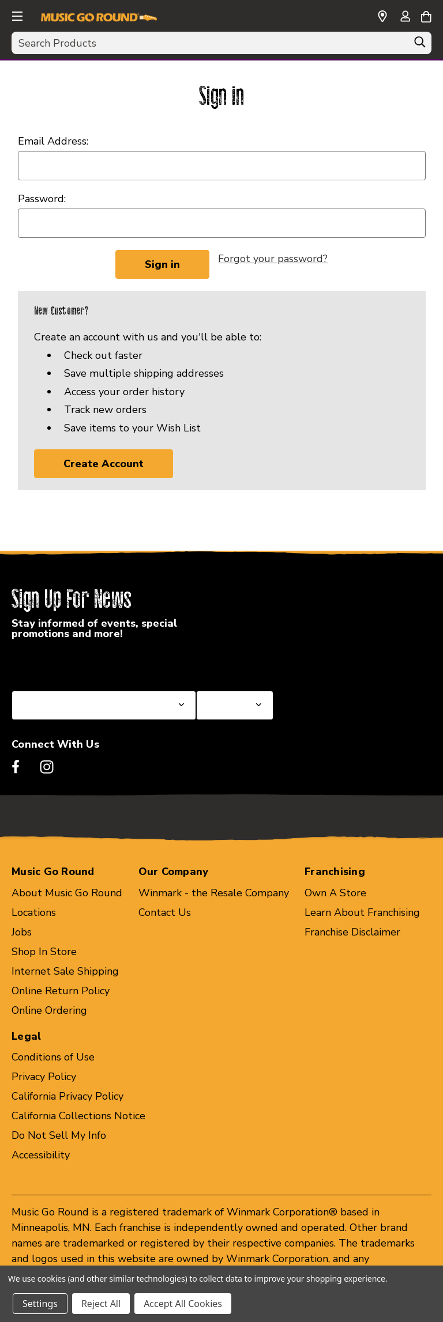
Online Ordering (49, 1010)
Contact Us (164, 912)
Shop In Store (44, 952)
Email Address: (53, 141)
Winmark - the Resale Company (213, 893)
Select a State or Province (74, 663)
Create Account (103, 464)
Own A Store (335, 893)
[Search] (420, 45)
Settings (40, 1303)
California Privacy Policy (67, 1097)
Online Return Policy (61, 991)
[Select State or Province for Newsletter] (104, 705)
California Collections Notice (78, 1116)
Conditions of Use (53, 1058)
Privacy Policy (44, 1077)
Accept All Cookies (183, 1303)
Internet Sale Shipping (65, 971)
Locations (34, 912)
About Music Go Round (67, 893)
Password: (42, 199)
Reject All (101, 1303)
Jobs (22, 932)
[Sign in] (405, 17)
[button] (16, 14)
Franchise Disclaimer (352, 932)
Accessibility (41, 1155)
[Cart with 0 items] (426, 15)
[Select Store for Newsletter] (234, 705)
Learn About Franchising (362, 912)
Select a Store (230, 663)
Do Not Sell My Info (59, 1136)
